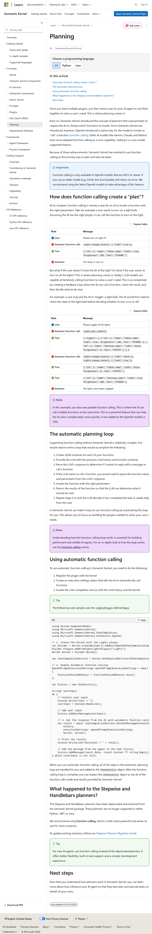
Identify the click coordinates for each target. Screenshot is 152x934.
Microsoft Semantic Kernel (75, 25)
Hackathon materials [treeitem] (20, 178)
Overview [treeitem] (12, 37)
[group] (99, 691)
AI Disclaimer (9, 926)
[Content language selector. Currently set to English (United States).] (18, 919)
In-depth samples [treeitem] (19, 56)
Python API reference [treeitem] (21, 222)
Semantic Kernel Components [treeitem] (25, 80)
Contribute (59, 926)
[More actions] (146, 25)
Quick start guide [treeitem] (19, 49)
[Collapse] (41, 23)
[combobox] (23, 30)
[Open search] (136, 5)
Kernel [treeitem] (13, 74)
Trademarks (9, 931)
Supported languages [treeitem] (21, 62)
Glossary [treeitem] (14, 184)
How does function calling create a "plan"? (74, 82)
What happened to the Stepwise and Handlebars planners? (83, 95)
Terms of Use (123, 926)
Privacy (73, 926)
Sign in (144, 4)
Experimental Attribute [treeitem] (21, 130)
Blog (45, 926)
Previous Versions (29, 926)
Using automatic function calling (69, 91)
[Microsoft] (6, 4)
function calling (79, 135)
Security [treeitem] (14, 197)
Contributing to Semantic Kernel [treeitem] (23, 170)
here (126, 607)
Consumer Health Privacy (97, 926)
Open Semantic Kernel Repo (131, 13)
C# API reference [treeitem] (18, 215)
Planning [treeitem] (14, 124)
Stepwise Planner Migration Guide (116, 833)
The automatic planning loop (67, 86)
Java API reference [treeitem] (19, 228)
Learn (53, 25)
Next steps (57, 100)
